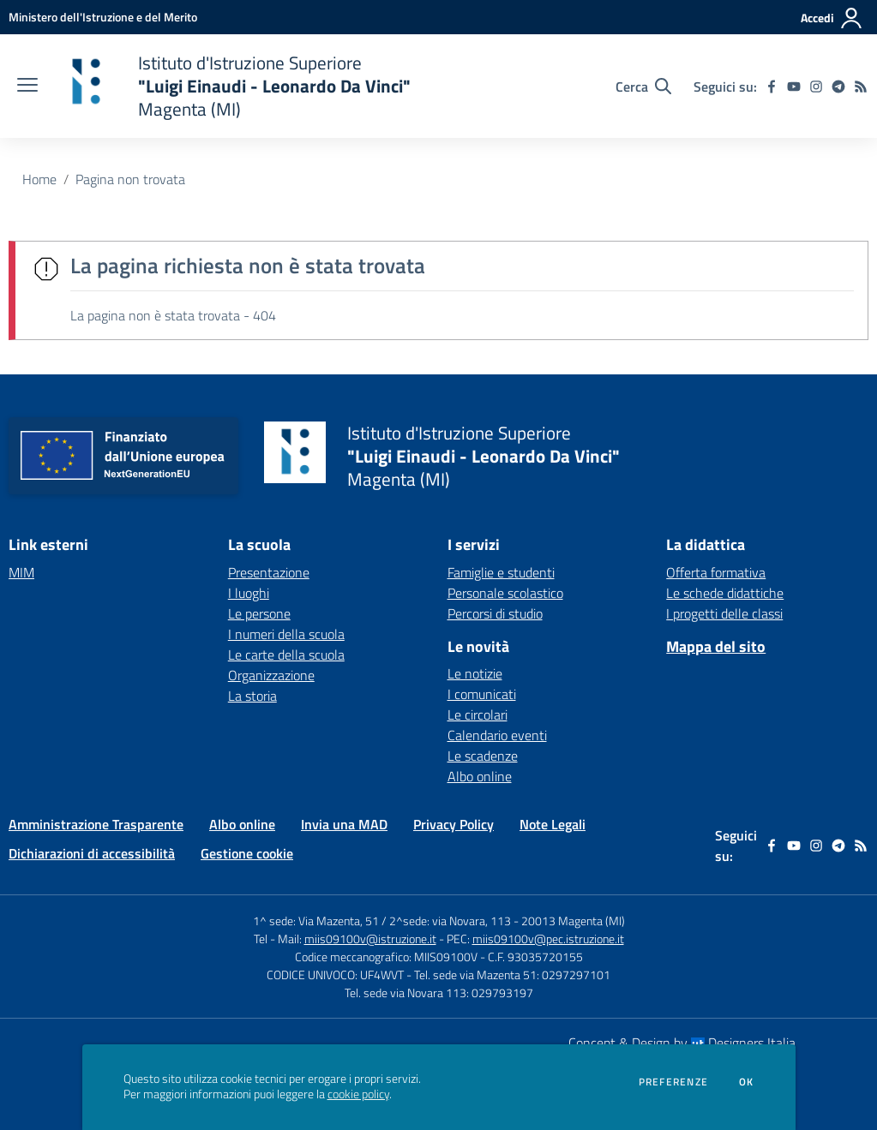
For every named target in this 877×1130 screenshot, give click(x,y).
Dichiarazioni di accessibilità (92, 853)
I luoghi (248, 593)
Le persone (259, 613)
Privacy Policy (453, 824)
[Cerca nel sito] (643, 86)
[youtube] (794, 86)
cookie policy (358, 1094)
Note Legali (553, 824)
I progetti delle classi (724, 613)
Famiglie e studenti (501, 572)
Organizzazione (271, 675)
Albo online (480, 776)
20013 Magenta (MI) (573, 921)
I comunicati (482, 694)
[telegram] (838, 86)
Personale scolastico (505, 593)
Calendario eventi (497, 735)
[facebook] (771, 86)
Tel (262, 939)
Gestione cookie (247, 853)
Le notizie (475, 673)
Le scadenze (483, 755)
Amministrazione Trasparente (96, 824)
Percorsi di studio (495, 613)
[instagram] (816, 86)
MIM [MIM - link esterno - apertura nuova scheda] (21, 572)
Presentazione (268, 572)
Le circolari (478, 714)
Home (39, 179)
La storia (252, 695)
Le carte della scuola (286, 654)
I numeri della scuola (286, 634)
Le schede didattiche (725, 593)
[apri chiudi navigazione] (27, 86)
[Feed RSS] (860, 86)
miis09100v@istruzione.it (370, 939)
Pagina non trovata (130, 179)
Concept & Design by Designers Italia (682, 1042)
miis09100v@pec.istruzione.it (548, 939)
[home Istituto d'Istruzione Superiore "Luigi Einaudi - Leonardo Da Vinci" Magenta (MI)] (233, 86)
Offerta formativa (716, 572)
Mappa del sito (716, 646)
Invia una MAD (344, 824)
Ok (746, 1082)
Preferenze (673, 1082)
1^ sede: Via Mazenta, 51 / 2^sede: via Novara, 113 (382, 921)
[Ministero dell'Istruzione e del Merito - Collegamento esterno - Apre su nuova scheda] (103, 17)
